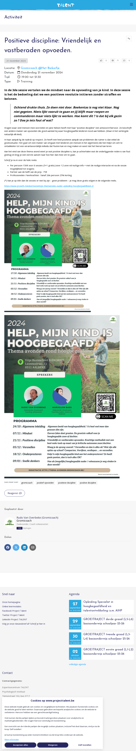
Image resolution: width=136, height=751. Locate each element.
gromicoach (26, 482)
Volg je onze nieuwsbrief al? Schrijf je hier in (23, 623)
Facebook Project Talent (14, 610)
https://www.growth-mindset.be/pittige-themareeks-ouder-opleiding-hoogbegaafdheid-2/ (49, 185)
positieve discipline (66, 482)
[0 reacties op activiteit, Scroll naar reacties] (127, 60)
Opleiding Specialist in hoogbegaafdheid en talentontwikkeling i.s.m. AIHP (102, 606)
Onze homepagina (11, 602)
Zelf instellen (84, 745)
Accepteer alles (20, 745)
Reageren (15, 493)
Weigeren (52, 745)
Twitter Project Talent (13, 615)
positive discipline (88, 482)
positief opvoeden (45, 482)
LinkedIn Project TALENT (14, 619)
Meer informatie (12, 739)
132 (19, 528)
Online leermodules (11, 606)
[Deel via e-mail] (32, 547)
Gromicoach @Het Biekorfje (40, 68)
